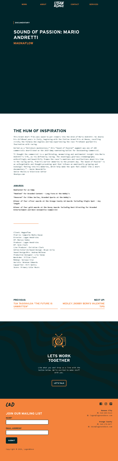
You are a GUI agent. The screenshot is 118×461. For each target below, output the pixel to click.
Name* (9, 418)
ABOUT (43, 4)
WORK (24, 4)
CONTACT (75, 4)
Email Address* (14, 428)
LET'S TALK (59, 383)
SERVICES (93, 4)
